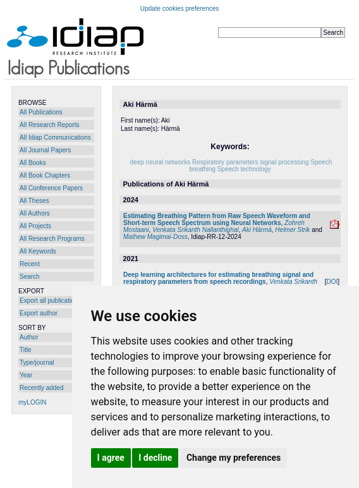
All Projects (35, 226)
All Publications (41, 112)
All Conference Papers (51, 188)
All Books (33, 162)
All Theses (34, 200)
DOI (332, 281)
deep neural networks (160, 162)
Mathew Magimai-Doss (155, 236)
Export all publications (50, 300)
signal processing (284, 162)
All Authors (35, 213)
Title (26, 349)
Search (30, 276)
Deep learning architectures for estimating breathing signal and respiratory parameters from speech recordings (218, 278)
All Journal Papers (45, 150)
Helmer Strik (292, 229)
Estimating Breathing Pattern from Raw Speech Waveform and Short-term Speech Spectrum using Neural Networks (216, 219)
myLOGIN (32, 402)
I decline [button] (155, 458)
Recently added (42, 387)
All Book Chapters (45, 175)
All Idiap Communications (55, 137)
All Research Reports (49, 124)
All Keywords (38, 251)
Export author (39, 313)
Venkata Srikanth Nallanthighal (195, 229)
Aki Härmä (257, 229)
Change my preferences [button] (233, 458)
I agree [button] (111, 458)
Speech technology (244, 169)
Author (29, 337)
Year (26, 375)
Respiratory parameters (225, 162)
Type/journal (37, 362)
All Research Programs (52, 238)
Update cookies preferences (179, 8)
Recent (30, 263)
